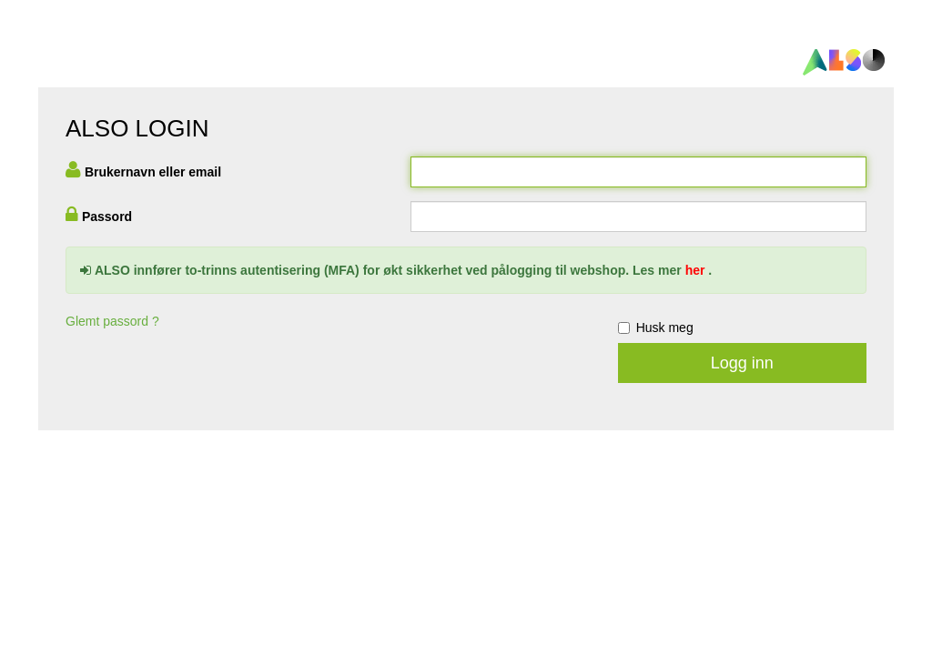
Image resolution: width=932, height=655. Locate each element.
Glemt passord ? (112, 321)
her (695, 270)
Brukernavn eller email (153, 172)
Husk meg (656, 327)
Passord (107, 216)
